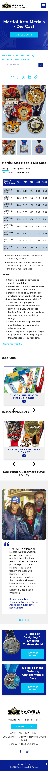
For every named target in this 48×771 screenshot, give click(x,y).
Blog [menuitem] (27, 720)
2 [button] (22, 620)
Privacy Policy (24, 764)
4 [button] (28, 620)
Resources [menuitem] (35, 720)
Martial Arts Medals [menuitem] (23, 56)
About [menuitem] (20, 720)
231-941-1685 (30, 733)
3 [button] (25, 620)
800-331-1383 (16, 733)
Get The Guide (33, 654)
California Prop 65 (12, 344)
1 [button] (20, 620)
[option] (24, 111)
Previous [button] (4, 112)
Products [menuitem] (6, 56)
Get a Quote (24, 35)
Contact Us (24, 727)
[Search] (21, 65)
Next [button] (44, 112)
